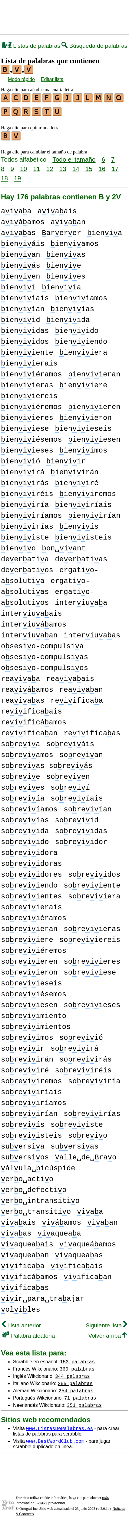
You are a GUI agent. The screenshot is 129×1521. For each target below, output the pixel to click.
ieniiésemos (31, 437)
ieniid (20, 317)
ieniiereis (29, 393)
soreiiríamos (33, 1100)
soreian (81, 752)
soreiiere (27, 937)
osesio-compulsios (44, 665)
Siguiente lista (106, 1323)
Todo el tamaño (73, 156)
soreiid (76, 818)
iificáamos (29, 1274)
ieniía (61, 285)
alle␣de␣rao (85, 1155)
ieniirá (23, 470)
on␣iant (64, 546)
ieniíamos (81, 296)
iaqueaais (27, 1242)
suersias (74, 1144)
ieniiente (27, 350)
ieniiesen (94, 437)
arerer (61, 230)
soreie (20, 774)
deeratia (25, 557)
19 (17, 175)
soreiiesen (29, 1002)
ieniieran (94, 372)
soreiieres (92, 959)
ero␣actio (27, 1176)
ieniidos (25, 339)
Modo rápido (21, 79)
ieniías (72, 306)
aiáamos (23, 219)
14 (75, 166)
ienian (20, 252)
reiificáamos (33, 720)
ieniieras (27, 383)
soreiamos (27, 752)
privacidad (56, 1500)
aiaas (18, 230)
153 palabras (77, 1358)
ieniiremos (87, 491)
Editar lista (52, 79)
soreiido (25, 839)
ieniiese (25, 426)
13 (62, 166)
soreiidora (29, 850)
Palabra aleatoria (28, 1333)
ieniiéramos (31, 372)
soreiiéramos (33, 915)
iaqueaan (25, 1253)
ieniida (68, 317)
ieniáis (23, 241)
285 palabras (75, 1380)
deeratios (27, 567)
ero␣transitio (36, 1209)
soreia (20, 741)
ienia (104, 230)
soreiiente (92, 883)
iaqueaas (79, 1253)
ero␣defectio (34, 1187)
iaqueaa (59, 1231)
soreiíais (77, 796)
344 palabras (72, 1373)
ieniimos (83, 448)
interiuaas (92, 633)
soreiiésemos (33, 992)
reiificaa (77, 698)
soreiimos (27, 1035)
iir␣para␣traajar (42, 1296)
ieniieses (27, 448)
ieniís (79, 524)
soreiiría (94, 1079)
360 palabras (77, 1366)
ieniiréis (27, 491)
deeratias (81, 557)
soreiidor (81, 839)
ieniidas (25, 328)
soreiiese (90, 970)
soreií (70, 785)
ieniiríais (83, 502)
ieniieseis (83, 426)
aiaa (16, 209)
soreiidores (31, 872)
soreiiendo (29, 883)
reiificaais (31, 709)
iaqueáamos (87, 1242)
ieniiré (76, 480)
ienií (18, 285)
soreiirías (92, 1111)
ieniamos (74, 241)
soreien (68, 774)
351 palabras (84, 1402)
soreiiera (94, 894)
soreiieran (29, 926)
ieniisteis (83, 535)
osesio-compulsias (44, 654)
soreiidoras (31, 861)
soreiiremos (31, 1079)
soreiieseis (31, 981)
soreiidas (81, 828)
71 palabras (80, 1395)
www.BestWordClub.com (55, 1438)
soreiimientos (36, 1024)
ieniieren (94, 404)
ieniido (76, 328)
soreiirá (74, 1046)
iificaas (25, 1285)
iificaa (23, 1263)
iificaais (77, 1263)
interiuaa (81, 600)
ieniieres (27, 415)
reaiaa (20, 676)
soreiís (23, 1122)
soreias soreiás (47, 763)
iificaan (87, 1274)
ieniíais (25, 296)
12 (49, 166)
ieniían (23, 306)
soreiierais (31, 905)
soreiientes (31, 894)
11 (36, 166)
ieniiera (83, 350)
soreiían (87, 807)
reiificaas (92, 731)
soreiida (25, 828)
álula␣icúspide (38, 1166)
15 (88, 166)
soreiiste (77, 1122)
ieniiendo (81, 339)
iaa (90, 1209)
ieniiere (83, 383)
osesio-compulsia (42, 644)
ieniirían (94, 513)
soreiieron (29, 970)
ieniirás (25, 480)
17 (114, 166)
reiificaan (29, 731)
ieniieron (85, 415)
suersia (23, 1144)
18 (4, 175)
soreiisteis (31, 1133)
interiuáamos (33, 622)
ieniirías (27, 524)
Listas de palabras (31, 46)
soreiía (23, 796)
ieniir (66, 459)
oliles (20, 1307)
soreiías (25, 818)
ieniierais (29, 361)
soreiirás (85, 1057)
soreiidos (94, 872)
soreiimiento (33, 1013)
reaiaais (70, 676)
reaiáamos (27, 687)
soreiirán (27, 1057)
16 (101, 166)
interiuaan (29, 633)
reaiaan (81, 687)
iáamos (61, 1220)
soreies (23, 785)
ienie (63, 263)
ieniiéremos (31, 404)
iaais (18, 1220)
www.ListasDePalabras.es (59, 1425)
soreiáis (70, 741)
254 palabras (75, 1387)
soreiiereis (90, 937)
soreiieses (92, 1002)
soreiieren (29, 959)
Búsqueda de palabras (94, 46)
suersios (25, 1155)
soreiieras (92, 926)
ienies (66, 274)
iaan (102, 1220)
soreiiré (25, 1068)
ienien (20, 274)
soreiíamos (29, 807)
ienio (18, 546)
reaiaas (23, 698)
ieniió (20, 459)
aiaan (68, 219)
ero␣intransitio (40, 1198)
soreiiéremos (33, 948)
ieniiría (25, 502)
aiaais (57, 209)
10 (23, 166)
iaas (16, 1231)
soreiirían (29, 1111)
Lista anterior (21, 1323)
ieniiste (25, 535)
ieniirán (74, 470)
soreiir (23, 1046)
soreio (88, 1133)
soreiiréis (83, 1068)
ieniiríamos (31, 513)
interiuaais (31, 611)
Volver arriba (107, 1333)
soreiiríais (31, 1089)
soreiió (81, 1035)
